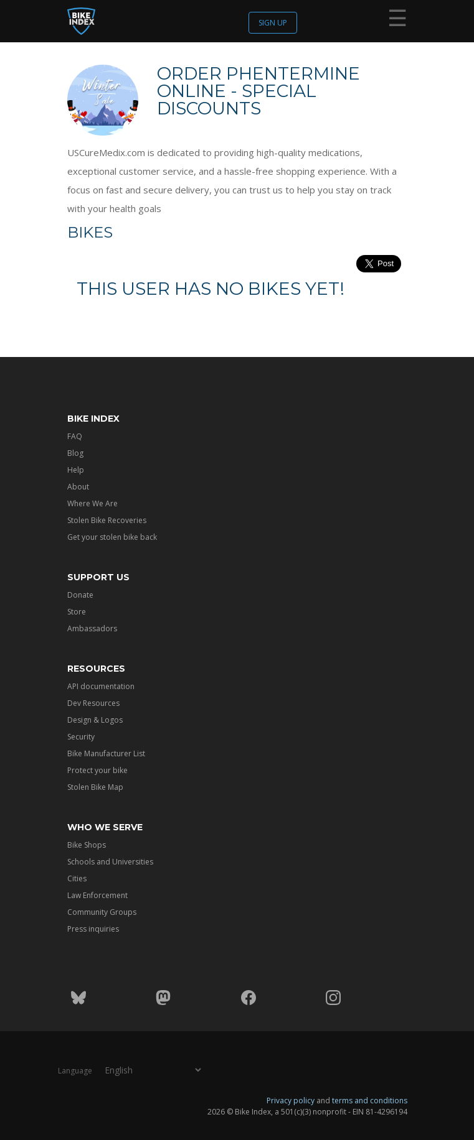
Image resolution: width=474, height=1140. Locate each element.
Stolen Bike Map (95, 787)
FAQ (74, 436)
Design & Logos (95, 720)
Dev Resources (93, 703)
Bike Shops (86, 845)
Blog (75, 453)
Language (75, 1070)
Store (76, 611)
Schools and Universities (110, 861)
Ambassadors (92, 628)
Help (75, 470)
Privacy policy (291, 1100)
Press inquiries (93, 929)
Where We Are (92, 503)
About (78, 486)
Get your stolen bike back (112, 537)
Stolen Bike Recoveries (106, 520)
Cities (77, 878)
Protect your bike (97, 770)
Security (81, 736)
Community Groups (101, 912)
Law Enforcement (97, 895)
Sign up (272, 22)
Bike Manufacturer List (106, 753)
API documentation (101, 686)
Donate (80, 595)
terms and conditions (369, 1100)
